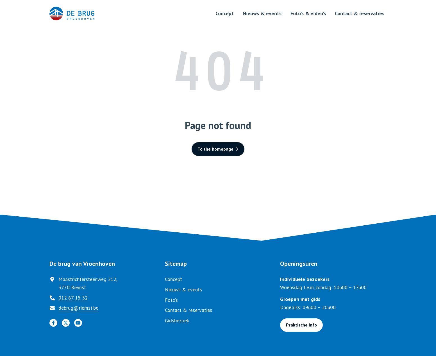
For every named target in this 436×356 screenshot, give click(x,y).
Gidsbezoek (177, 320)
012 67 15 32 (73, 297)
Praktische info (301, 325)
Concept (224, 13)
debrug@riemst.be (78, 308)
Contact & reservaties (359, 13)
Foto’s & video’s (308, 13)
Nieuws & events (262, 13)
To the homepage (218, 149)
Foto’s (171, 300)
